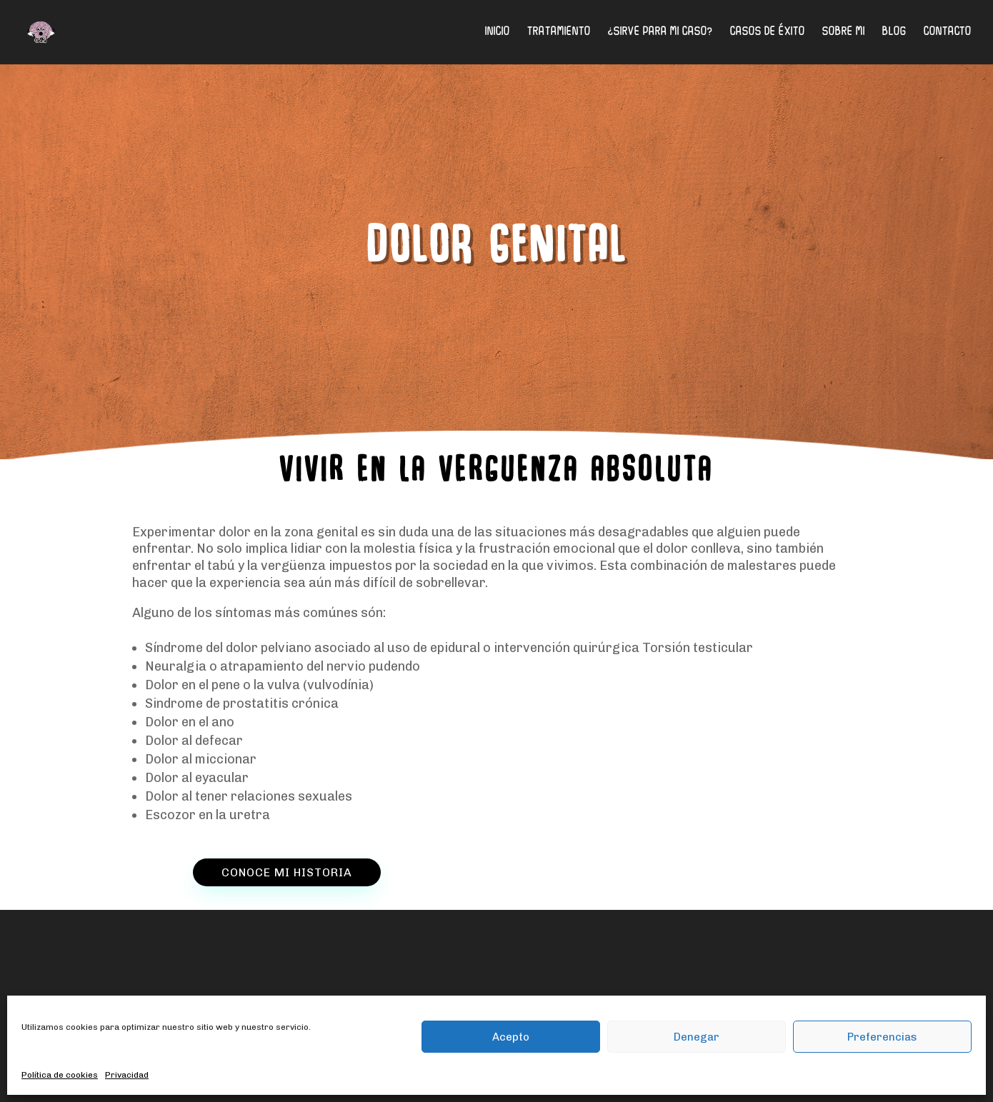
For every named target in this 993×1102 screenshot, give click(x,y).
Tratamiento (559, 33)
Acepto (510, 1037)
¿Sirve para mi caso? (660, 33)
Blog (894, 33)
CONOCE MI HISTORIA (286, 872)
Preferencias (882, 1037)
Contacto (948, 33)
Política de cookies (59, 1075)
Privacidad (127, 1075)
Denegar (696, 1037)
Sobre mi (843, 33)
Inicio (497, 33)
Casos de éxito (767, 33)
